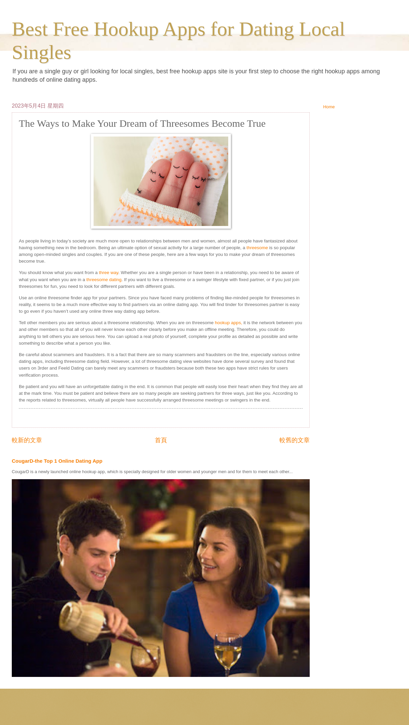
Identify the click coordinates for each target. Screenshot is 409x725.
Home (329, 106)
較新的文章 (27, 440)
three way (108, 272)
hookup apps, (228, 322)
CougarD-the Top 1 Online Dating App (57, 461)
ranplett (212, 711)
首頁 (161, 440)
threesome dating (104, 279)
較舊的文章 (294, 440)
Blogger (250, 711)
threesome (257, 247)
